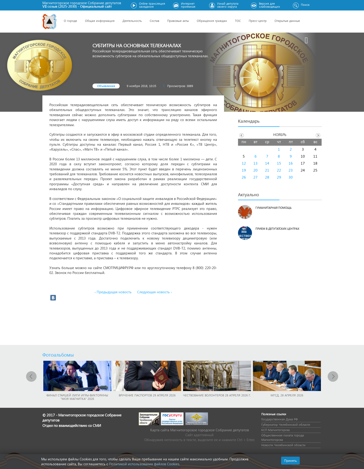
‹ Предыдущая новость (113, 292)
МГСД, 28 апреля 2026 (287, 395)
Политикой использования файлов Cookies (144, 464)
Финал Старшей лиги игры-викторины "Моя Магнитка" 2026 (77, 396)
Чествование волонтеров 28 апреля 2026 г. (217, 395)
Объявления (106, 86)
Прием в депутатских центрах (277, 228)
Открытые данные (287, 21)
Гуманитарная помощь (273, 207)
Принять (290, 460)
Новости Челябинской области (283, 445)
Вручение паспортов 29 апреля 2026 (147, 395)
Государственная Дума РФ (279, 419)
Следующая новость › (154, 292)
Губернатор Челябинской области (285, 424)
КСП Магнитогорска (275, 430)
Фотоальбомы (58, 354)
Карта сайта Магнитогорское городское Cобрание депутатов (199, 430)
